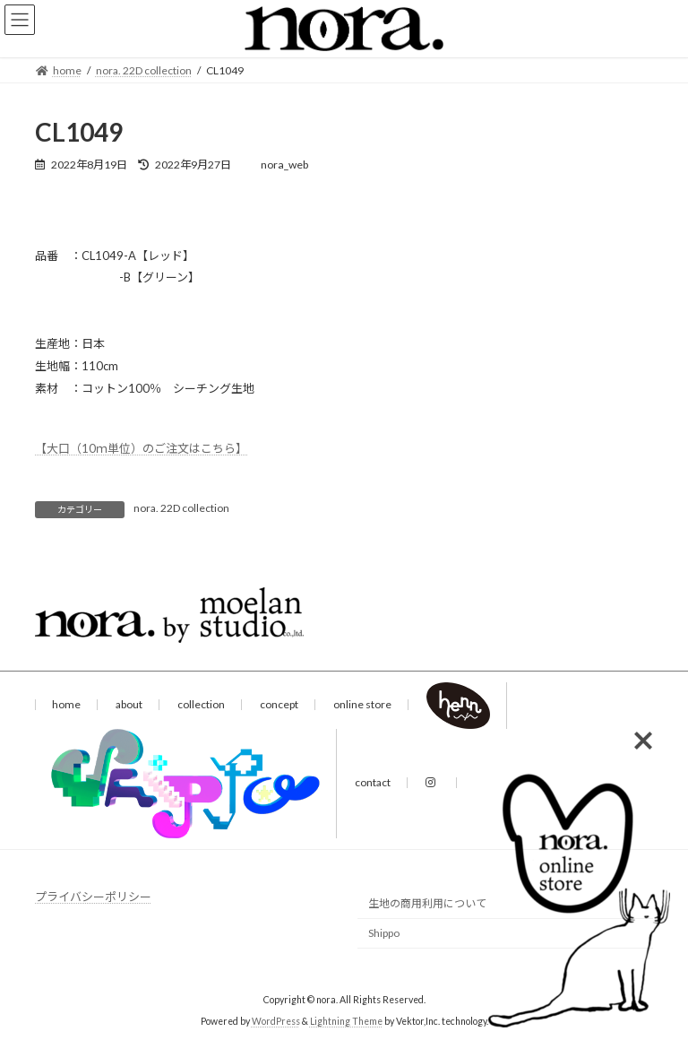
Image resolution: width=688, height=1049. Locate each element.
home (66, 704)
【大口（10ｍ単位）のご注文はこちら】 (141, 448)
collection (201, 704)
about (129, 704)
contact (373, 782)
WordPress (276, 1022)
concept (279, 704)
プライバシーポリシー (93, 896)
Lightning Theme (346, 1022)
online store (362, 704)
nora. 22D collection (181, 508)
